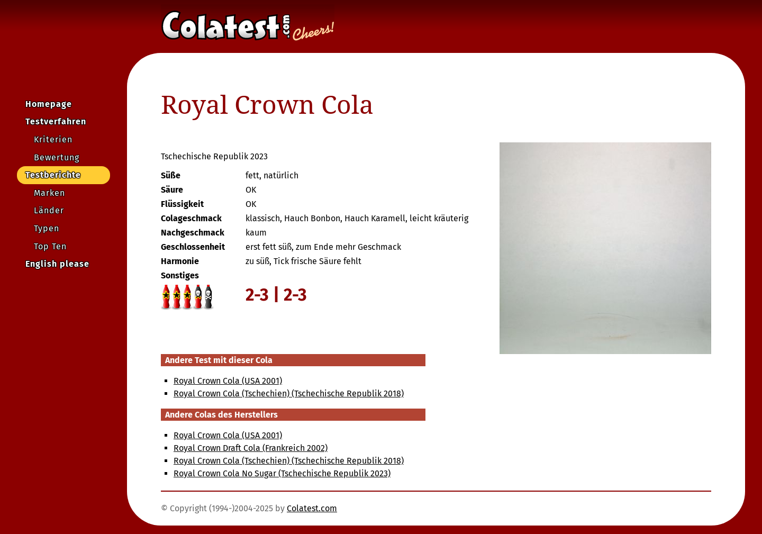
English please (57, 264)
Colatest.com (312, 508)
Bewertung (56, 157)
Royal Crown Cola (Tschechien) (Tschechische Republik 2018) (289, 393)
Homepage (48, 104)
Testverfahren (55, 121)
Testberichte (53, 175)
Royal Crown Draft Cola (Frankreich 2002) (251, 448)
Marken (49, 193)
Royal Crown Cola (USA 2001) (228, 381)
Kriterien (53, 139)
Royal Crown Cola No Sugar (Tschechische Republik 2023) (282, 473)
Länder (49, 210)
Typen (46, 228)
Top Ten (50, 246)
